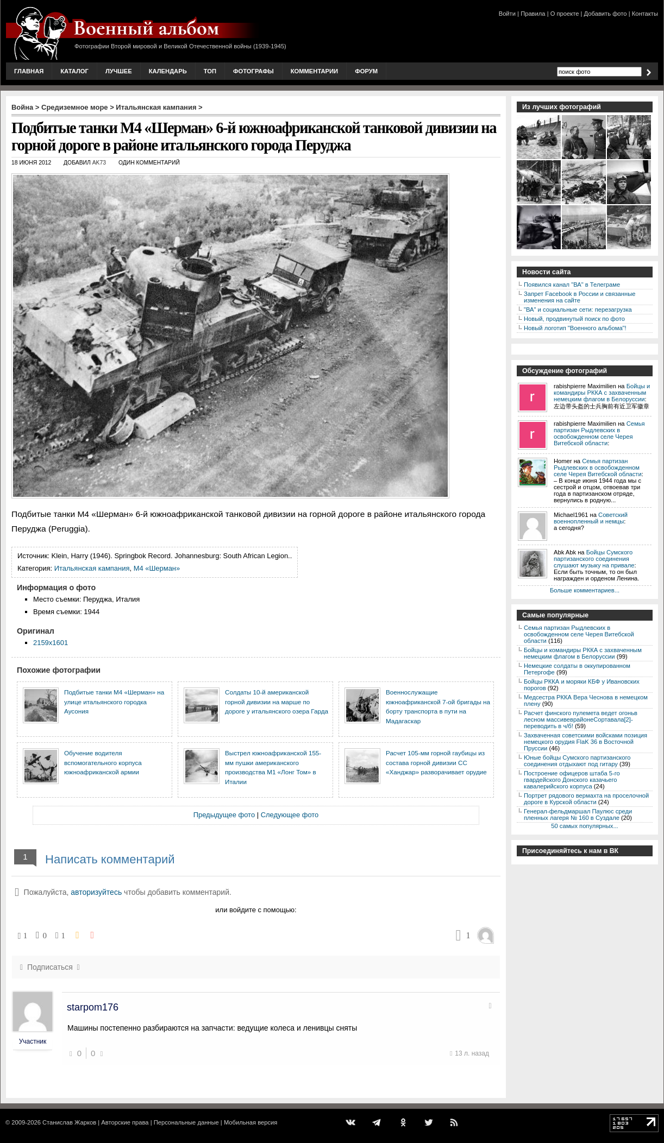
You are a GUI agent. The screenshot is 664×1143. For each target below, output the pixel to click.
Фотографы (253, 71)
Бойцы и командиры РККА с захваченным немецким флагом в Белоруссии (602, 392)
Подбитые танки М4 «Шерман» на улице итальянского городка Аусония (114, 702)
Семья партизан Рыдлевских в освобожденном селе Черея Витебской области (599, 433)
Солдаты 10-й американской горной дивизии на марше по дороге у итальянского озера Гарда (276, 702)
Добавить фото (605, 13)
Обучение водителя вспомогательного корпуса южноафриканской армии (103, 762)
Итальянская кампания (156, 107)
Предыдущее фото (224, 815)
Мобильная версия (250, 1122)
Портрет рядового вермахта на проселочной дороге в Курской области (586, 798)
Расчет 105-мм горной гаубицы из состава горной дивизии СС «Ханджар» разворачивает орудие (436, 762)
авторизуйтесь (96, 892)
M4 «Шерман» (157, 568)
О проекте (564, 13)
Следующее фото (290, 815)
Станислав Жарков (69, 1122)
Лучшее (118, 71)
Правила (533, 13)
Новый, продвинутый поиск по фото (574, 318)
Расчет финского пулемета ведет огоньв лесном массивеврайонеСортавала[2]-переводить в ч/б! (580, 719)
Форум (366, 71)
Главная (28, 71)
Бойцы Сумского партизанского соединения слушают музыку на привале (594, 559)
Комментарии (314, 71)
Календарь (168, 71)
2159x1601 (50, 643)
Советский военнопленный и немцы (591, 518)
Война (22, 107)
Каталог (74, 71)
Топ (210, 71)
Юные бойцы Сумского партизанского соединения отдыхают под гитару (577, 760)
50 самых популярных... (584, 826)
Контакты (645, 13)
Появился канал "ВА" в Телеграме (572, 284)
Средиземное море (74, 107)
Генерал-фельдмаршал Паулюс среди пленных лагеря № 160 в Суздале (578, 814)
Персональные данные (186, 1122)
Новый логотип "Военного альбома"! (575, 328)
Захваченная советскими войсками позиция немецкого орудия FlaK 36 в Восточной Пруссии (585, 742)
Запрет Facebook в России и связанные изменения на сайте (579, 297)
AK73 (99, 163)
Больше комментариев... (584, 590)
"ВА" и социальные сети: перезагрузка (578, 309)
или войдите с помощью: (255, 910)
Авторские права (124, 1122)
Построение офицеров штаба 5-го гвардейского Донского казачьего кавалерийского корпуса (572, 780)
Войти (507, 13)
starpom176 (92, 1007)
